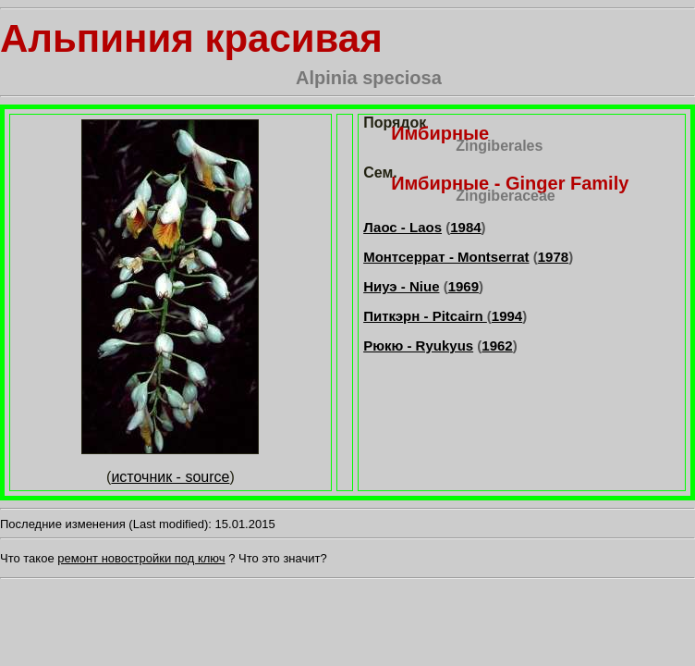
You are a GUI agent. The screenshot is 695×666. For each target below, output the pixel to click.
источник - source (170, 477)
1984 (465, 227)
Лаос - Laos (402, 227)
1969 (463, 286)
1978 (553, 257)
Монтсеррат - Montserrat (446, 257)
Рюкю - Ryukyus (418, 345)
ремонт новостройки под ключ (141, 558)
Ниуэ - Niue (401, 286)
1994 (507, 316)
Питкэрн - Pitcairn (425, 316)
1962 (497, 345)
